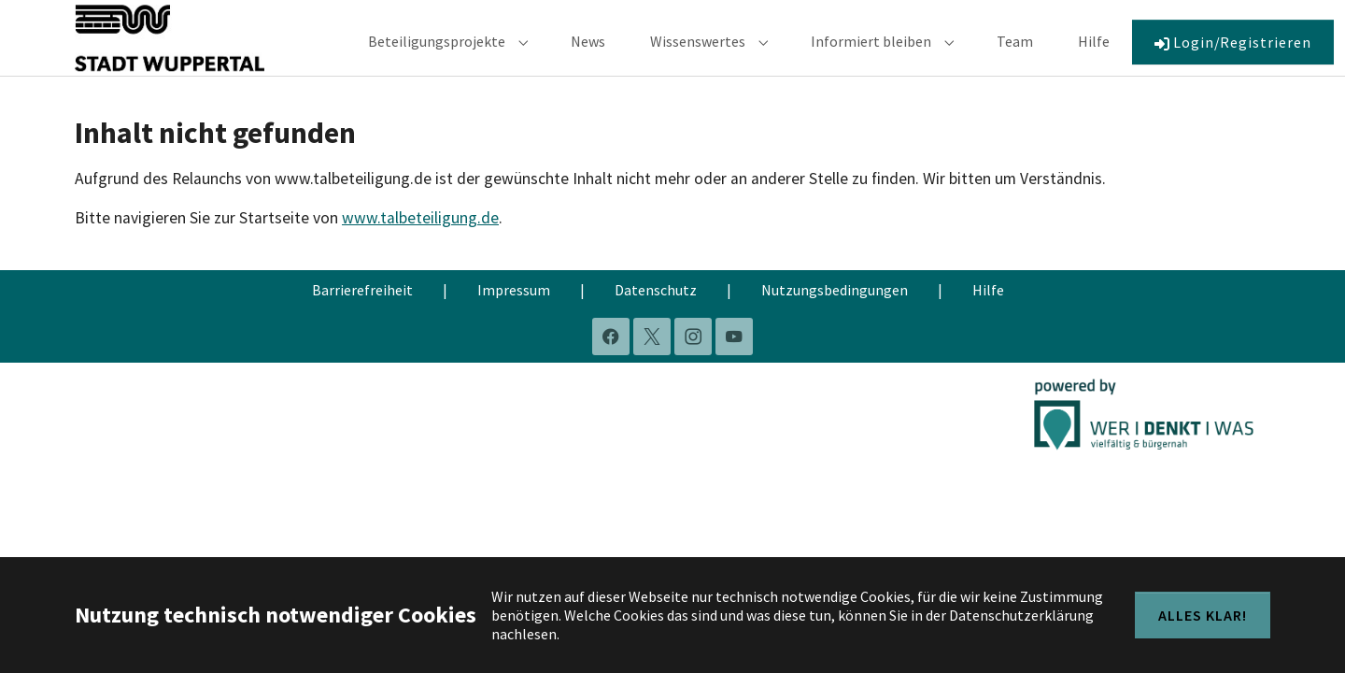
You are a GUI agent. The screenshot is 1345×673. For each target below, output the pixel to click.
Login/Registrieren (1232, 55)
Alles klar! (1202, 615)
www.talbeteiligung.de (420, 245)
